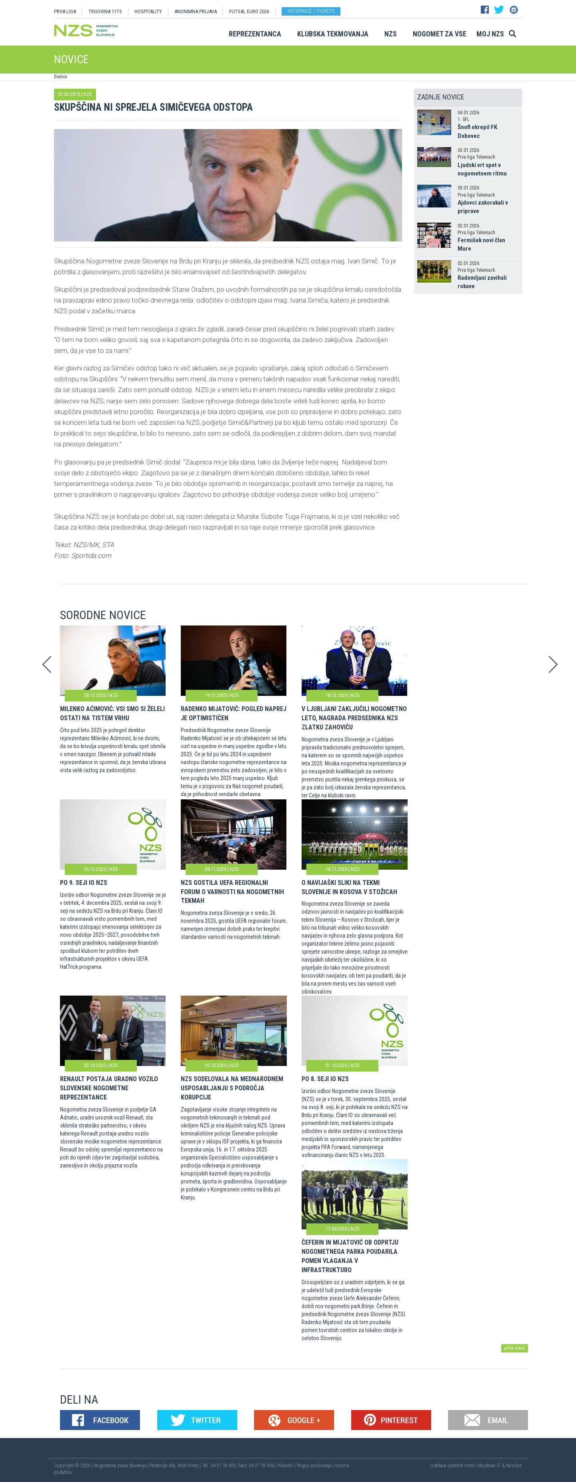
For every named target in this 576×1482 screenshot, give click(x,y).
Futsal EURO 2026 (249, 11)
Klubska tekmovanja (332, 34)
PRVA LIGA (65, 11)
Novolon (514, 1465)
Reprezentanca (255, 34)
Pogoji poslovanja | (316, 1465)
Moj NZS (490, 34)
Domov (60, 77)
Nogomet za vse (439, 34)
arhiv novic (514, 1348)
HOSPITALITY (148, 11)
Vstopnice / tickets (311, 11)
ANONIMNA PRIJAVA (195, 11)
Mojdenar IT (489, 1465)
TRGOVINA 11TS (105, 11)
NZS (390, 34)
